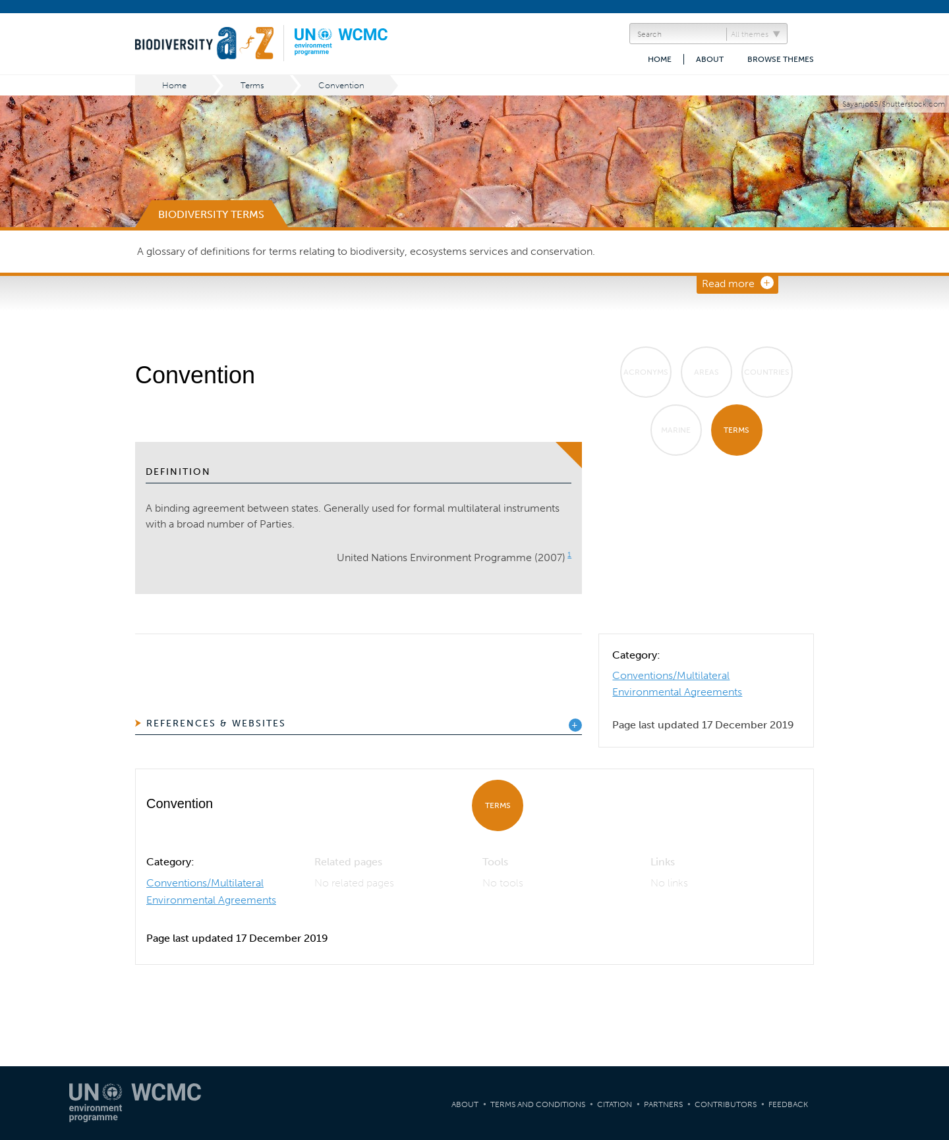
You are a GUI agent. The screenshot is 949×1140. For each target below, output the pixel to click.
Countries (767, 372)
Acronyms (645, 372)
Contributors (726, 1104)
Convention (341, 85)
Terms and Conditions (537, 1104)
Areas (706, 372)
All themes (749, 34)
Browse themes (780, 59)
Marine (676, 430)
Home (660, 59)
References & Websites (216, 723)
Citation (614, 1104)
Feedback (788, 1104)
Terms (252, 85)
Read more (728, 283)
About (710, 59)
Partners (663, 1104)
